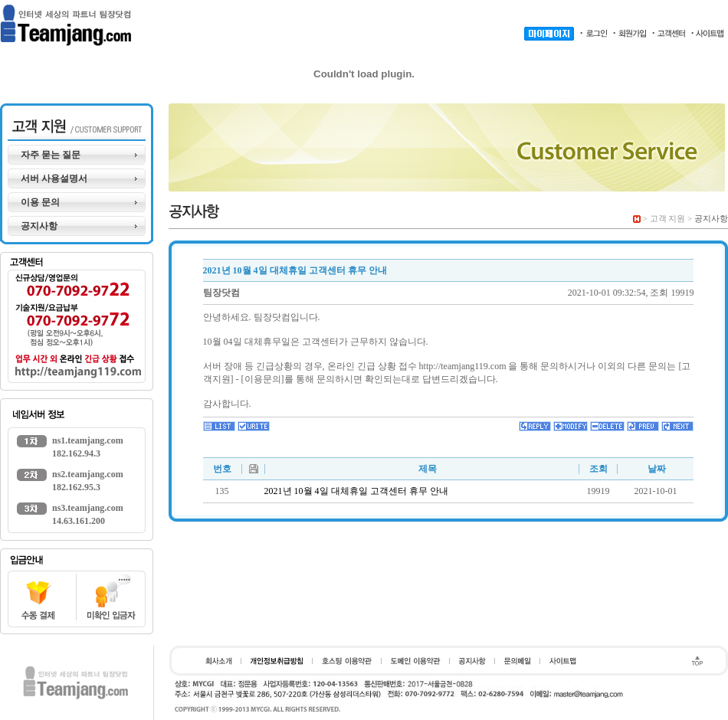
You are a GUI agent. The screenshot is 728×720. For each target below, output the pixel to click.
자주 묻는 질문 (50, 154)
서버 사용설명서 (54, 178)
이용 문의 (40, 202)
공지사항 (39, 226)
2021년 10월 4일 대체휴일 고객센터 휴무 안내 (356, 491)
